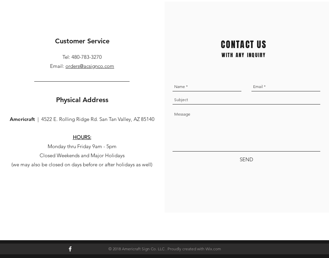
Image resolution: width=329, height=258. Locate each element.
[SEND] (246, 159)
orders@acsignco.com (89, 66)
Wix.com (213, 248)
